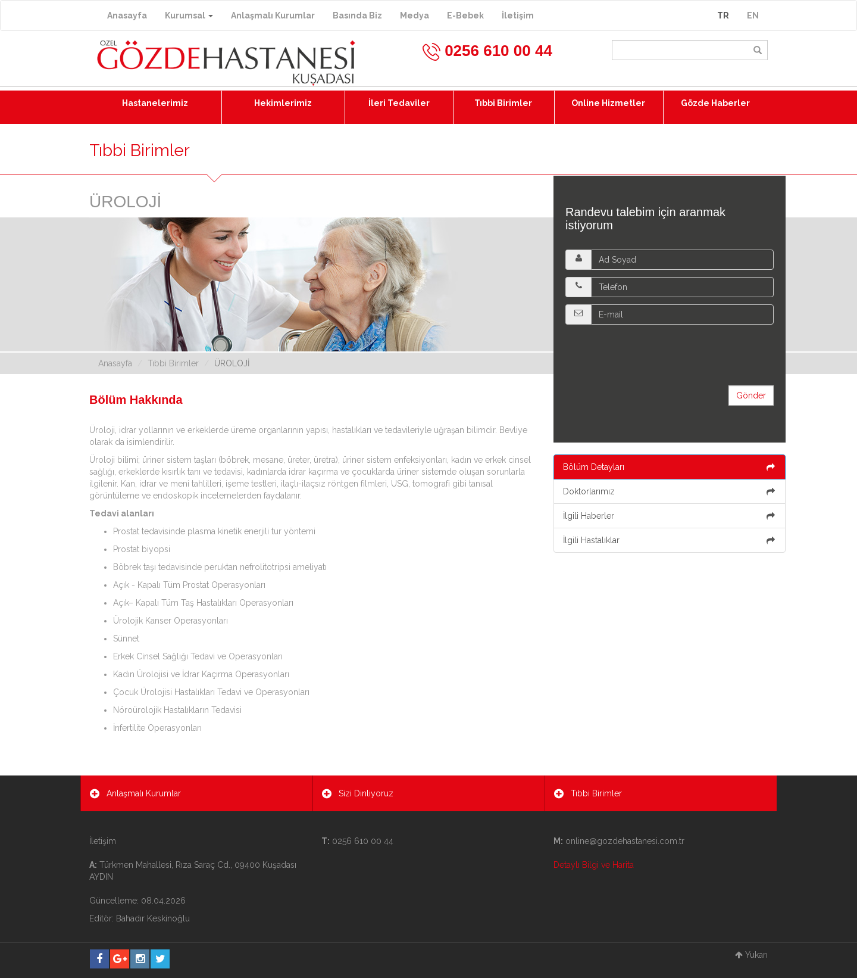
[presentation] (655, 355)
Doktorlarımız (669, 491)
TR (723, 15)
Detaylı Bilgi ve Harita (593, 865)
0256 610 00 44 (486, 51)
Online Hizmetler (608, 103)
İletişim (518, 15)
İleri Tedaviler (399, 103)
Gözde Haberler (715, 103)
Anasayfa (127, 15)
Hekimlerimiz (283, 103)
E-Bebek (465, 15)
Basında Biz (357, 15)
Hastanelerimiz (155, 103)
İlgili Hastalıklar (669, 540)
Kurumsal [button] (189, 15)
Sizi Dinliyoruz (357, 793)
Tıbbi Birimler (503, 103)
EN (753, 15)
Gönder (751, 395)
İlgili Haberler (669, 516)
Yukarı (751, 955)
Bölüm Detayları (669, 467)
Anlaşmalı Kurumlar (273, 15)
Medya (414, 15)
